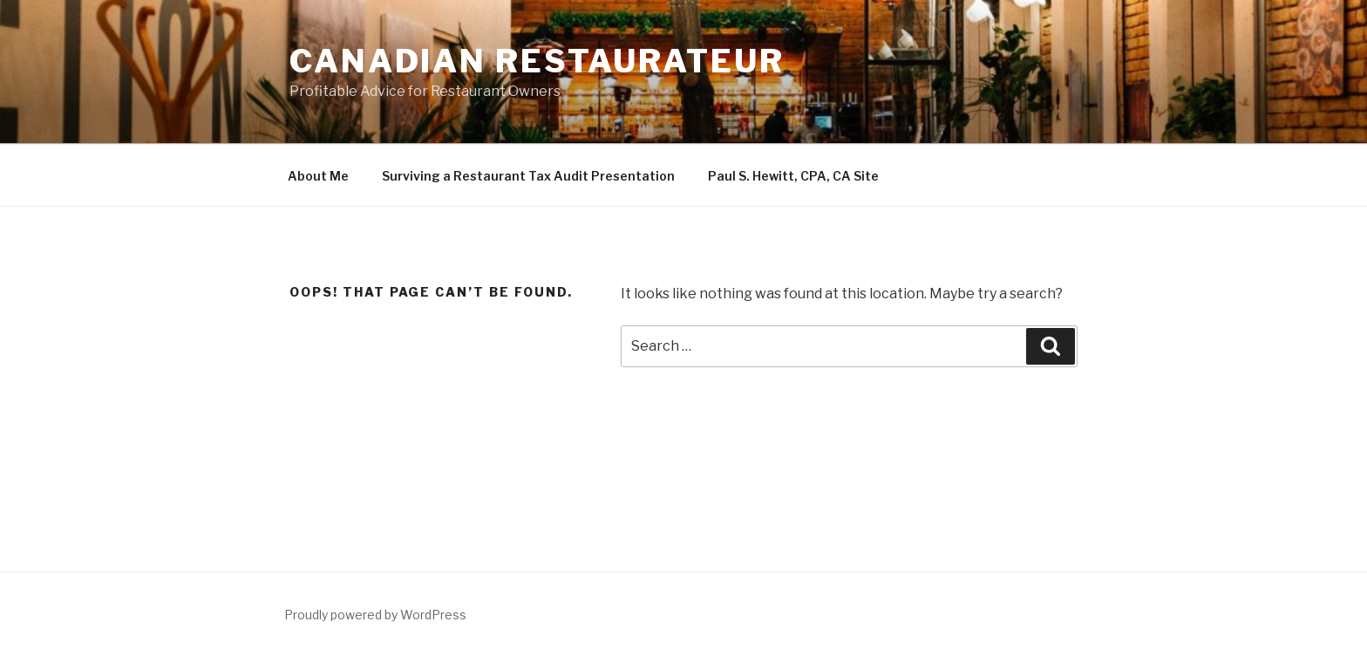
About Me (318, 175)
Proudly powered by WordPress (375, 614)
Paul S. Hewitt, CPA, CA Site (793, 175)
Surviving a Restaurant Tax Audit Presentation (528, 175)
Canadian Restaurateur (536, 61)
